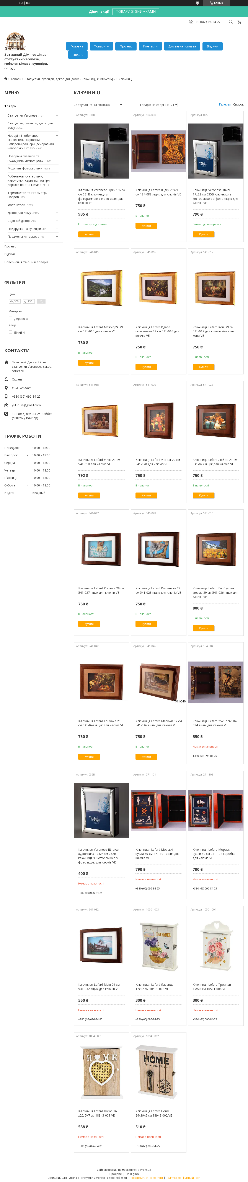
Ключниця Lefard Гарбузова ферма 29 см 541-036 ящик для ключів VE (215, 592)
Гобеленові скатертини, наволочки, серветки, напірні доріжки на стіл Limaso (29, 180)
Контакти (150, 46)
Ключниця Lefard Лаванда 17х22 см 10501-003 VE (154, 986)
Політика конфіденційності (183, 1178)
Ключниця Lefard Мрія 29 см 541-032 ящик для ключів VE (99, 986)
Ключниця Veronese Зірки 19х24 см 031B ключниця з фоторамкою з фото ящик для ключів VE (101, 196)
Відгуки (212, 46)
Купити (89, 234)
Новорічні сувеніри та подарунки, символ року (25, 158)
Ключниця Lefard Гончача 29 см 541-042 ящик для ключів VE (101, 723)
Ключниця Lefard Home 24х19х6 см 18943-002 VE (153, 1113)
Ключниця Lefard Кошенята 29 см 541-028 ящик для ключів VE (158, 590)
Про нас (126, 46)
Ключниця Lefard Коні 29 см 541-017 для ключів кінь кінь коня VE (213, 331)
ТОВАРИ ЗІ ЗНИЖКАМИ (136, 11)
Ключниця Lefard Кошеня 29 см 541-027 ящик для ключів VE (101, 590)
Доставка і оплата (182, 46)
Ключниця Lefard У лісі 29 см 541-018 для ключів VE (99, 462)
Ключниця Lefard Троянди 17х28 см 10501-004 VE (212, 986)
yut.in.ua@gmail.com (26, 405)
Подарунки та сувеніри (24, 229)
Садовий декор (19, 221)
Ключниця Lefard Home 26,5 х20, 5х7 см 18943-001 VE (98, 1113)
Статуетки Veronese (22, 115)
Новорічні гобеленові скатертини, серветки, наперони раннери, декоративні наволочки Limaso (31, 141)
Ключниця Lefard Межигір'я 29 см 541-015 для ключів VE (100, 329)
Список (238, 104)
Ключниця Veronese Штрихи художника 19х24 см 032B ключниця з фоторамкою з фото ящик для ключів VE (98, 855)
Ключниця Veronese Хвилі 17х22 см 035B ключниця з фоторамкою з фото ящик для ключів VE (215, 196)
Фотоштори (16, 205)
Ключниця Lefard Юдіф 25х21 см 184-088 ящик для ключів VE (158, 192)
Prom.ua (145, 1170)
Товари (100, 46)
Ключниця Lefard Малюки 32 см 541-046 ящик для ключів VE (158, 723)
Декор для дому (19, 213)
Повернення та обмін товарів (26, 262)
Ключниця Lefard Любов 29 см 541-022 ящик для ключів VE (215, 462)
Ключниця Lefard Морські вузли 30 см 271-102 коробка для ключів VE (214, 853)
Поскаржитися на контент (146, 1178)
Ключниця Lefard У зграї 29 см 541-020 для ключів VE (157, 462)
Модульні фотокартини (25, 168)
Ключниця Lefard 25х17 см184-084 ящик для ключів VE (215, 723)
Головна (76, 46)
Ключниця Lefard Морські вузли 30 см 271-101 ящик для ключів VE (157, 853)
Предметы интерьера (23, 236)
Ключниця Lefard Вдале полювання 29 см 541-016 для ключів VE (157, 331)
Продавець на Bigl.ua (124, 1174)
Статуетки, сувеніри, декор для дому (51, 79)
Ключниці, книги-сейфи (98, 79)
